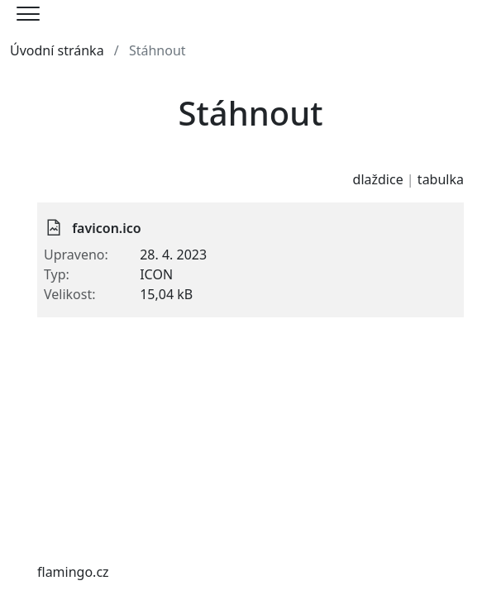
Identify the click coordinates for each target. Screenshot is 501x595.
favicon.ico (106, 228)
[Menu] (28, 14)
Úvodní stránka (57, 50)
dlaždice (378, 179)
